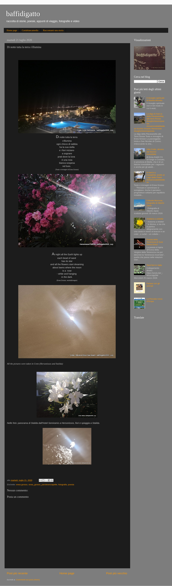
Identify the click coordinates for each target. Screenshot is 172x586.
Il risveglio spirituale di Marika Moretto (155, 99)
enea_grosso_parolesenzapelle (43, 484)
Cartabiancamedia (30, 30)
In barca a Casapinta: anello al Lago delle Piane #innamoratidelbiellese (155, 177)
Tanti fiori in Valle (154, 265)
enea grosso (21, 484)
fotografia (62, 484)
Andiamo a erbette (154, 219)
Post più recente (17, 573)
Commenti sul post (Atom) (28, 580)
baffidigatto (23, 14)
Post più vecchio (116, 573)
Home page (12, 30)
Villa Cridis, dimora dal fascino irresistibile (154, 151)
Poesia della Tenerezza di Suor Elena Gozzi (154, 242)
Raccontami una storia (53, 30)
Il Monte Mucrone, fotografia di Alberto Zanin (155, 203)
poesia (71, 484)
